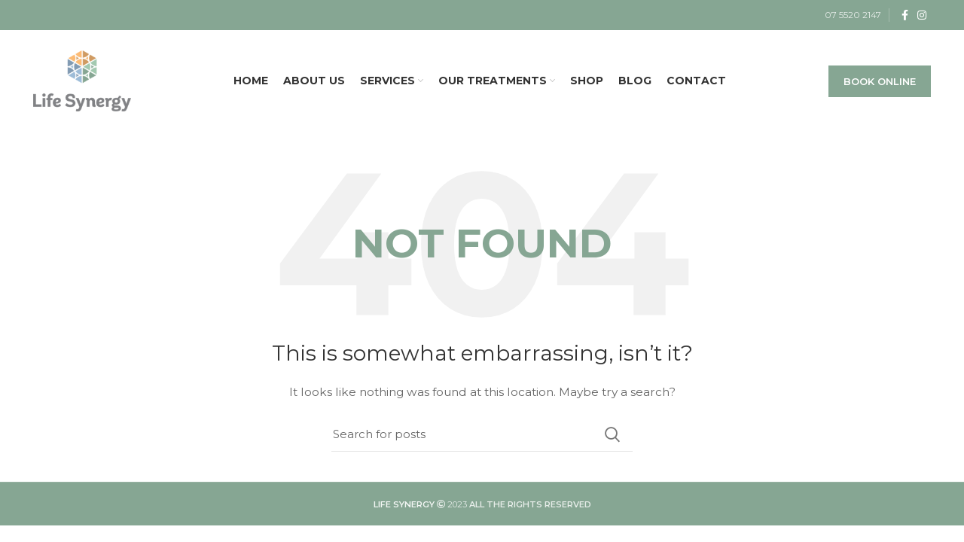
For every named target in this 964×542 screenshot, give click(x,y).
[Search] (482, 434)
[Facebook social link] (905, 15)
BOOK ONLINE (880, 81)
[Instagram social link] (922, 15)
